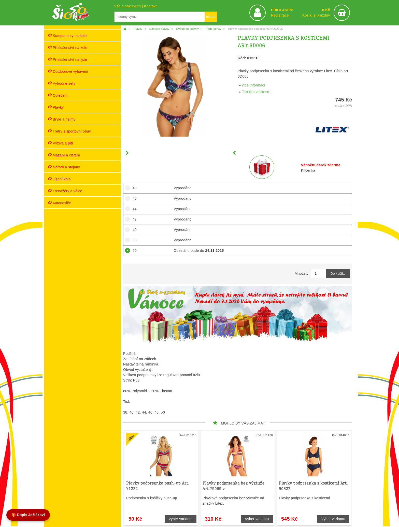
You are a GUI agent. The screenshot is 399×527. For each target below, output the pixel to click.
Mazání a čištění (64, 155)
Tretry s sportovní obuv (69, 131)
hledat (210, 17)
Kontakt (150, 6)
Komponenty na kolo (67, 35)
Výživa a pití (60, 143)
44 (133, 208)
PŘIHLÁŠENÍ (282, 10)
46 (133, 198)
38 (133, 240)
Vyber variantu (180, 519)
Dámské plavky (159, 28)
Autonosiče (59, 203)
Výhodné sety (61, 83)
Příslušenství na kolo (67, 47)
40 (133, 229)
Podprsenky (213, 28)
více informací (253, 85)
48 (133, 188)
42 (133, 219)
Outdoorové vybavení (68, 71)
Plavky (56, 107)
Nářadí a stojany (64, 167)
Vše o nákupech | (129, 6)
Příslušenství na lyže (67, 59)
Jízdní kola (59, 179)
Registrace (280, 15)
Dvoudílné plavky (187, 28)
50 (133, 250)
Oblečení (58, 95)
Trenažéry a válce (65, 191)
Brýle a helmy (61, 119)
